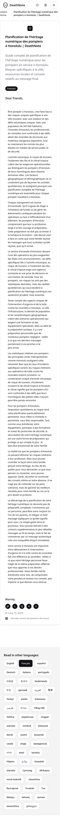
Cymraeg (27, 770)
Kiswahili (39, 761)
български (12, 788)
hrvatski (29, 788)
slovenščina (13, 806)
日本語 (10, 681)
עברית (24, 707)
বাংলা (9, 752)
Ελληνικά (43, 725)
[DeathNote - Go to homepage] (14, 5)
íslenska (11, 770)
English (10, 663)
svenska (11, 725)
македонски (40, 743)
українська (28, 716)
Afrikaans (45, 770)
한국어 (24, 681)
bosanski (39, 734)
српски (41, 797)
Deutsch (11, 672)
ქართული (31, 806)
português (43, 672)
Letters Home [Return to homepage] (3, 13)
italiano (27, 672)
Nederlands (41, 681)
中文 (9, 690)
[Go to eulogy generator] (45, 5)
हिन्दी (50, 690)
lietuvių (26, 797)
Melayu (10, 797)
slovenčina (34, 779)
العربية (38, 690)
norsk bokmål (14, 779)
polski (24, 699)
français (25, 663)
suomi (23, 734)
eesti (21, 752)
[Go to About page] (37, 5)
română (27, 725)
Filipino (10, 761)
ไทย (43, 788)
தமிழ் (24, 761)
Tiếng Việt (39, 707)
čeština (10, 716)
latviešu (36, 752)
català (10, 743)
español (41, 663)
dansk (10, 734)
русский (22, 690)
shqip (23, 743)
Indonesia (40, 699)
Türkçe (10, 699)
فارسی (10, 707)
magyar (45, 716)
